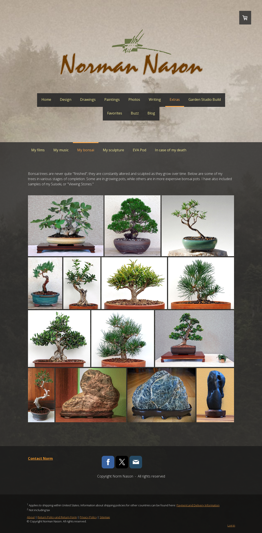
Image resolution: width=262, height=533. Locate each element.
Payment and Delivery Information (198, 505)
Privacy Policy (88, 517)
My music (61, 150)
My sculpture (113, 150)
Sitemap (105, 517)
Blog (151, 113)
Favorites (114, 113)
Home (46, 99)
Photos (134, 99)
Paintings (112, 99)
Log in (231, 525)
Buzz (135, 113)
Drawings (88, 99)
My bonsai (85, 150)
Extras (175, 99)
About (31, 517)
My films (38, 150)
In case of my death (170, 150)
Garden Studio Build (204, 99)
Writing (155, 99)
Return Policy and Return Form (57, 517)
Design (65, 99)
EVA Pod (139, 150)
